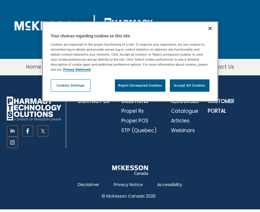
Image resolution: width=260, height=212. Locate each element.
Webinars (183, 130)
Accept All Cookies (189, 85)
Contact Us (220, 66)
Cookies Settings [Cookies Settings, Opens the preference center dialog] (70, 85)
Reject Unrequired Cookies (140, 85)
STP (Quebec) (139, 130)
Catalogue (184, 111)
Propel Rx (132, 111)
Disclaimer (88, 185)
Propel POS (134, 120)
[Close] (210, 28)
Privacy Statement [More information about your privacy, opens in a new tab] (77, 69)
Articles (180, 120)
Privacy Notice (128, 185)
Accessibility (169, 185)
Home (33, 66)
